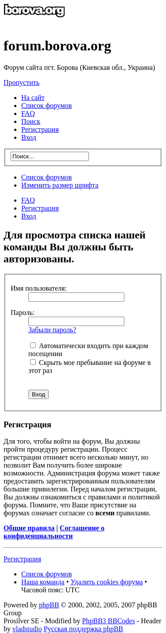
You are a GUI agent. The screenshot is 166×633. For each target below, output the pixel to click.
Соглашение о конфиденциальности (54, 532)
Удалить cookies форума (106, 582)
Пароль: (23, 312)
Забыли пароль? (52, 330)
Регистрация (40, 129)
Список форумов (46, 177)
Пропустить (21, 82)
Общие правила (29, 528)
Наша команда (43, 582)
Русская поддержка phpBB (84, 629)
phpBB (49, 605)
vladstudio (27, 629)
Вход (28, 216)
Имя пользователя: (39, 288)
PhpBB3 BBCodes (108, 621)
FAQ (28, 200)
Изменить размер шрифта (59, 185)
